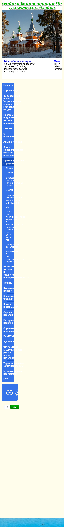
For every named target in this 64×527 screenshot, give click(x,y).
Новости (8, 85)
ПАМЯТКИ (8, 336)
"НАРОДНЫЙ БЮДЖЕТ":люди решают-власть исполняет (8, 352)
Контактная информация (8, 305)
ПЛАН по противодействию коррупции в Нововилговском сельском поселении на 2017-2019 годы (10, 225)
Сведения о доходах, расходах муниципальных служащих (10, 179)
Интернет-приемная (8, 321)
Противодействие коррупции (8, 162)
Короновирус (8, 90)
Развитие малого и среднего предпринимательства (8, 272)
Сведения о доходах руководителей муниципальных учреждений (10, 196)
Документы (10, 168)
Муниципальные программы (8, 372)
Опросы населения (8, 313)
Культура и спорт (8, 289)
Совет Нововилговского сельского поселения (8, 151)
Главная (8, 128)
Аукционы (8, 341)
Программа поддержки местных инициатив (8, 118)
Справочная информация (8, 329)
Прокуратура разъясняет (10, 245)
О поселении (8, 135)
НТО (5, 379)
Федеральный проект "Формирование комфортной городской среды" (8, 102)
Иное (8, 207)
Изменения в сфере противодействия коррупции (10, 256)
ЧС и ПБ (7, 282)
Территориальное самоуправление (8, 364)
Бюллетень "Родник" (8, 297)
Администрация (8, 141)
